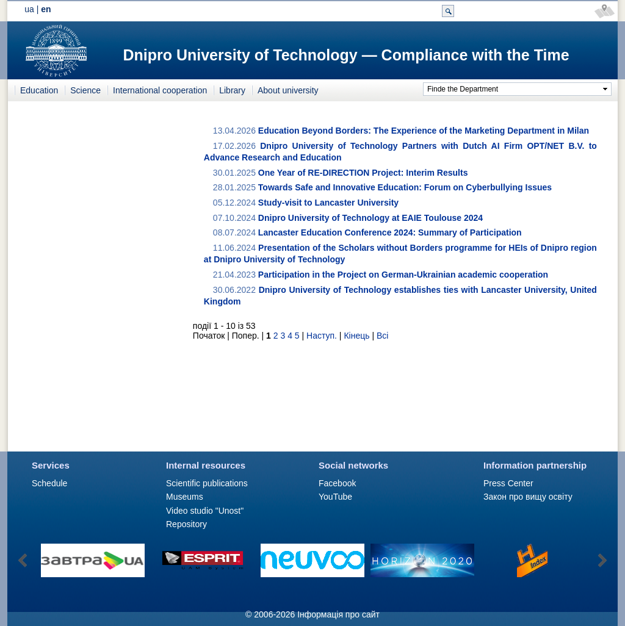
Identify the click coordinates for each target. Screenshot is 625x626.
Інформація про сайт (338, 614)
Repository (186, 524)
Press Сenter (508, 483)
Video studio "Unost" (205, 511)
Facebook (337, 483)
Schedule (49, 483)
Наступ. (321, 335)
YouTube (335, 497)
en (46, 9)
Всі (382, 335)
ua (29, 9)
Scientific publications (207, 483)
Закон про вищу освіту (528, 497)
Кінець (356, 335)
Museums (184, 497)
